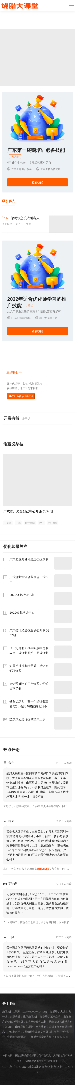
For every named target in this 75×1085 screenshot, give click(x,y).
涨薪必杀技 (13, 444)
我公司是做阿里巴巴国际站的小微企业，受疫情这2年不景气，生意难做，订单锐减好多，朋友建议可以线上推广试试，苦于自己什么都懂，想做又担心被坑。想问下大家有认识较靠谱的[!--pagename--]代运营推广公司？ (37, 957)
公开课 (8, 523)
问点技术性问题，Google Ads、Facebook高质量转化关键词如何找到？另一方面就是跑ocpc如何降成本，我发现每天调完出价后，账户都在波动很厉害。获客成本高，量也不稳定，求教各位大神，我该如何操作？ (37, 903)
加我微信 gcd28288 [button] (22, 396)
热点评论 (11, 749)
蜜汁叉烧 (30, 523)
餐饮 (28, 224)
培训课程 (52, 523)
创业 (41, 523)
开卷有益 (11, 418)
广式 (18, 523)
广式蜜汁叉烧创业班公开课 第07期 (28, 511)
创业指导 (7, 224)
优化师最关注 (15, 546)
